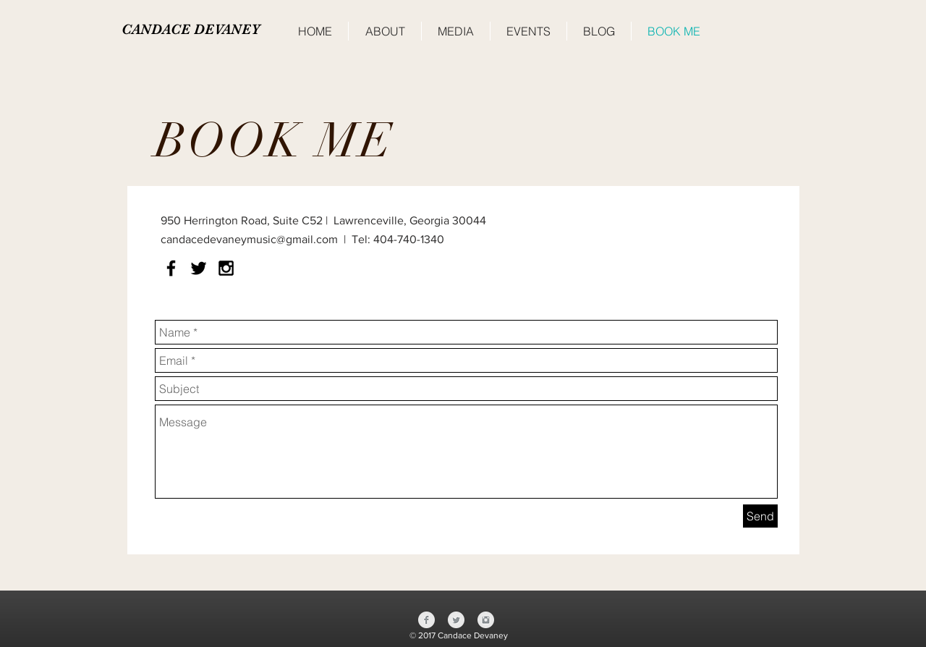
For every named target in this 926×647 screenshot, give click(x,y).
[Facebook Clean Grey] (426, 620)
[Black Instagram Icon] (226, 268)
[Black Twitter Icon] (198, 268)
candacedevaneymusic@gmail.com (249, 239)
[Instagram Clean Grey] (485, 620)
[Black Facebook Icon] (171, 268)
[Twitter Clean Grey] (456, 620)
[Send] (760, 516)
